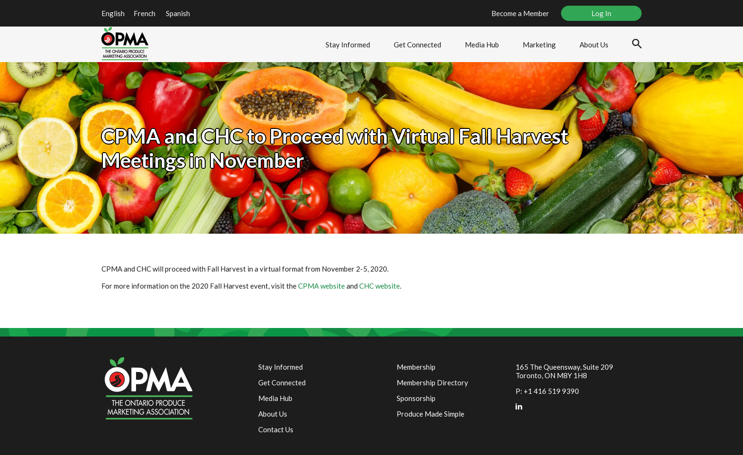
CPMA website (321, 286)
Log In (601, 13)
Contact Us (275, 429)
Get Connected (417, 44)
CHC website (379, 286)
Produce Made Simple (430, 414)
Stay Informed (348, 44)
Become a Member (520, 13)
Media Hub (482, 44)
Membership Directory (432, 382)
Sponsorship (416, 398)
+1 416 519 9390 (551, 391)
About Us (594, 44)
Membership (416, 367)
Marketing (539, 44)
